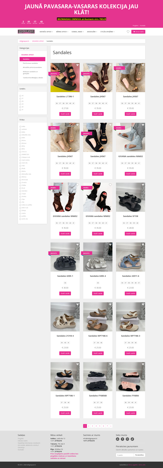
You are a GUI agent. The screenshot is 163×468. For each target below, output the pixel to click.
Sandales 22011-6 (130, 276)
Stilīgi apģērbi (107, 32)
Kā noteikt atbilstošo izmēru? (28, 445)
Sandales (26, 59)
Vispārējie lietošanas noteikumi (29, 443)
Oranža (23, 182)
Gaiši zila (23, 163)
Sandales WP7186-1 (65, 395)
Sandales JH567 (97, 96)
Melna (23, 171)
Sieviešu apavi (46, 32)
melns (23, 213)
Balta (22, 132)
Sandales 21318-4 (65, 335)
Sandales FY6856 (131, 395)
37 (21, 98)
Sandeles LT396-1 (65, 96)
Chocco (23, 152)
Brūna (23, 140)
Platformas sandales (30, 63)
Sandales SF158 (130, 216)
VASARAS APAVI (38, 41)
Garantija (21, 447)
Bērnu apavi (62, 32)
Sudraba (23, 191)
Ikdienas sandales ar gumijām (30, 73)
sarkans (23, 129)
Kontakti (142, 26)
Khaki (22, 168)
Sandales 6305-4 (98, 276)
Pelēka (23, 185)
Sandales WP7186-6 (97, 335)
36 (21, 96)
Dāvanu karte (23, 441)
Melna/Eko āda (25, 174)
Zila (22, 202)
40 (21, 107)
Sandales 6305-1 (65, 276)
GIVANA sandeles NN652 (130, 156)
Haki (22, 166)
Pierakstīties (139, 455)
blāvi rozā (24, 208)
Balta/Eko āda (25, 135)
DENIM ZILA (24, 154)
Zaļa (22, 199)
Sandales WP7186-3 (130, 335)
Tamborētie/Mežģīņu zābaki (33, 78)
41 (21, 110)
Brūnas (23, 143)
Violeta (23, 196)
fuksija (23, 210)
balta (22, 126)
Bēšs (22, 149)
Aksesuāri (92, 32)
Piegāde (135, 26)
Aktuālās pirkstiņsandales (32, 67)
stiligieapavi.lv (24, 41)
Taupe (23, 194)
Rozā (22, 188)
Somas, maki (78, 32)
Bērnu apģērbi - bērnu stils (136, 465)
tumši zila (24, 219)
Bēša (22, 146)
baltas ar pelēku (26, 205)
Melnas (23, 177)
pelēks (23, 216)
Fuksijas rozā (25, 157)
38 (21, 101)
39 (21, 104)
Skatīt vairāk (65, 114)
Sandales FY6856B (98, 395)
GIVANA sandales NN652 (65, 216)
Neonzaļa (24, 180)
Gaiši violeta (25, 160)
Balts (22, 138)
